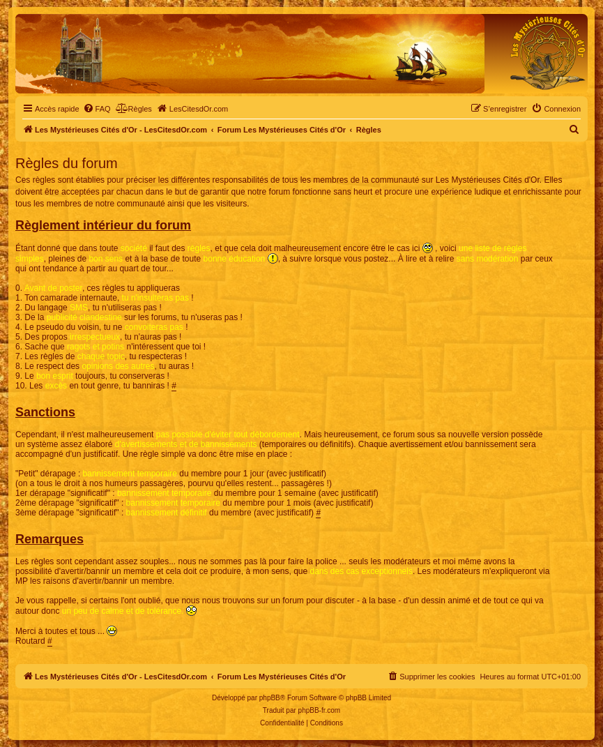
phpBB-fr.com (319, 710)
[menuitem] (97, 108)
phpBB (269, 698)
